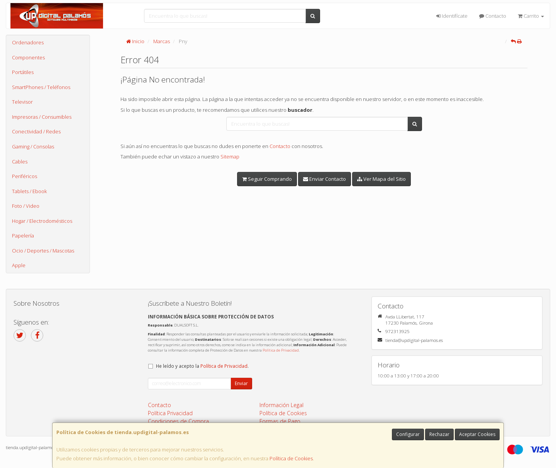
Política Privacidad (170, 413)
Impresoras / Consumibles (41, 116)
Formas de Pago (279, 421)
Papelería (23, 235)
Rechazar (439, 434)
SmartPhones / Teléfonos (41, 87)
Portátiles (23, 72)
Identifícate (452, 15)
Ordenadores (28, 42)
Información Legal (281, 405)
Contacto (492, 15)
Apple (18, 265)
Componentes (28, 57)
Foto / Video (25, 205)
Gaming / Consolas (33, 146)
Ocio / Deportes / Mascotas (43, 250)
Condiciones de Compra (178, 421)
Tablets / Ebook (29, 191)
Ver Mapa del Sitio (381, 178)
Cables (19, 161)
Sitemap (229, 156)
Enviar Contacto (324, 178)
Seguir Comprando (267, 178)
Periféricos (24, 176)
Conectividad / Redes (36, 131)
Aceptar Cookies (477, 434)
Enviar (241, 383)
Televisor (22, 101)
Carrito (531, 15)
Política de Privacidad (281, 350)
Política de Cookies (291, 458)
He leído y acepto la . (202, 366)
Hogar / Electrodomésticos (42, 220)
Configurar (408, 434)
